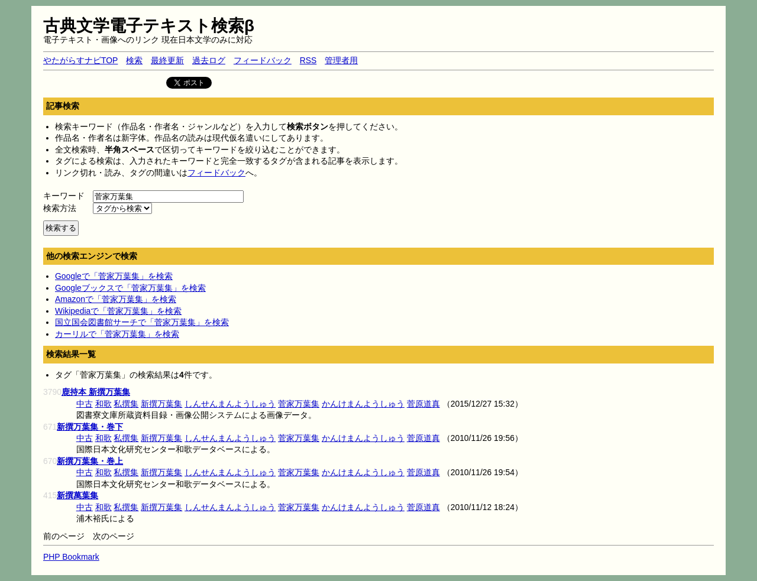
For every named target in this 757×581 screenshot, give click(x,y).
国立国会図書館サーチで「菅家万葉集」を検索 (142, 322)
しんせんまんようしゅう (230, 403)
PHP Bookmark (71, 556)
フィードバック (263, 60)
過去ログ (208, 60)
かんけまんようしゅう (363, 403)
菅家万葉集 (298, 403)
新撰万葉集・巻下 (90, 426)
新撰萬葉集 (77, 495)
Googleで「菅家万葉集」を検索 (114, 276)
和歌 (103, 403)
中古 (84, 403)
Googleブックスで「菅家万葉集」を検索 (130, 288)
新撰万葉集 (161, 403)
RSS (308, 60)
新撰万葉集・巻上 (90, 461)
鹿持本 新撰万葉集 (96, 392)
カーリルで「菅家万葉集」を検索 (117, 334)
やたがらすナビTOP (80, 60)
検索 (134, 60)
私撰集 (126, 403)
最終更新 (167, 60)
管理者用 (341, 60)
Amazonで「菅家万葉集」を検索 (115, 299)
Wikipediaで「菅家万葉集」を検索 (118, 311)
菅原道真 (423, 403)
